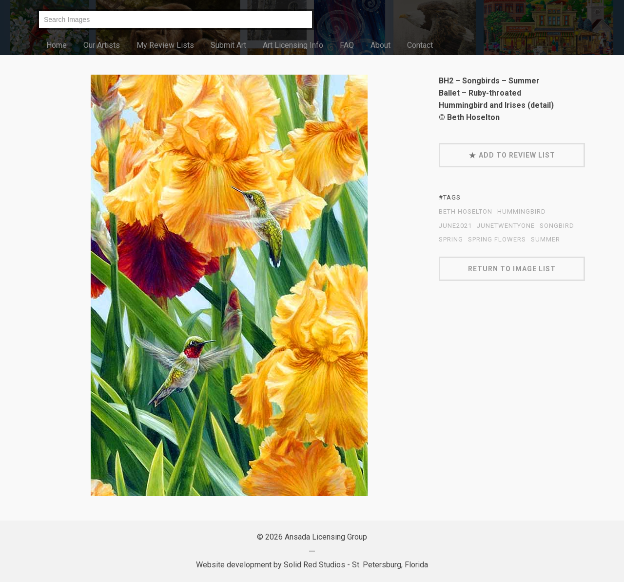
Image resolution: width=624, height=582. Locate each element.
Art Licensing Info (293, 45)
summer (545, 239)
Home (56, 45)
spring (451, 239)
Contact (420, 45)
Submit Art (228, 45)
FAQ (347, 45)
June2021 (455, 225)
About (380, 45)
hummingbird (521, 211)
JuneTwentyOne (506, 225)
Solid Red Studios (314, 564)
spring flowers (497, 239)
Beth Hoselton (465, 211)
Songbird (557, 225)
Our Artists (101, 45)
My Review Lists (165, 45)
